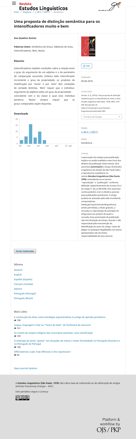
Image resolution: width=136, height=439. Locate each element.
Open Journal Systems (25, 368)
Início (16, 12)
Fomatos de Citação (92, 116)
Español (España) (23, 279)
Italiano (18, 288)
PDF (88, 66)
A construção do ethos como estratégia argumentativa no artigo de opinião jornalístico (59, 317)
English (18, 274)
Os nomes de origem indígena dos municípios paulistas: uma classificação (53, 332)
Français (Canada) (23, 284)
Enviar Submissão (25, 251)
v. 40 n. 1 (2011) (42, 12)
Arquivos (27, 12)
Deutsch (18, 269)
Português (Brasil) (23, 298)
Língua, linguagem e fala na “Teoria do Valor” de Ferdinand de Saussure (52, 324)
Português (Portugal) (25, 293)
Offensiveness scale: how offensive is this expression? (42, 351)
